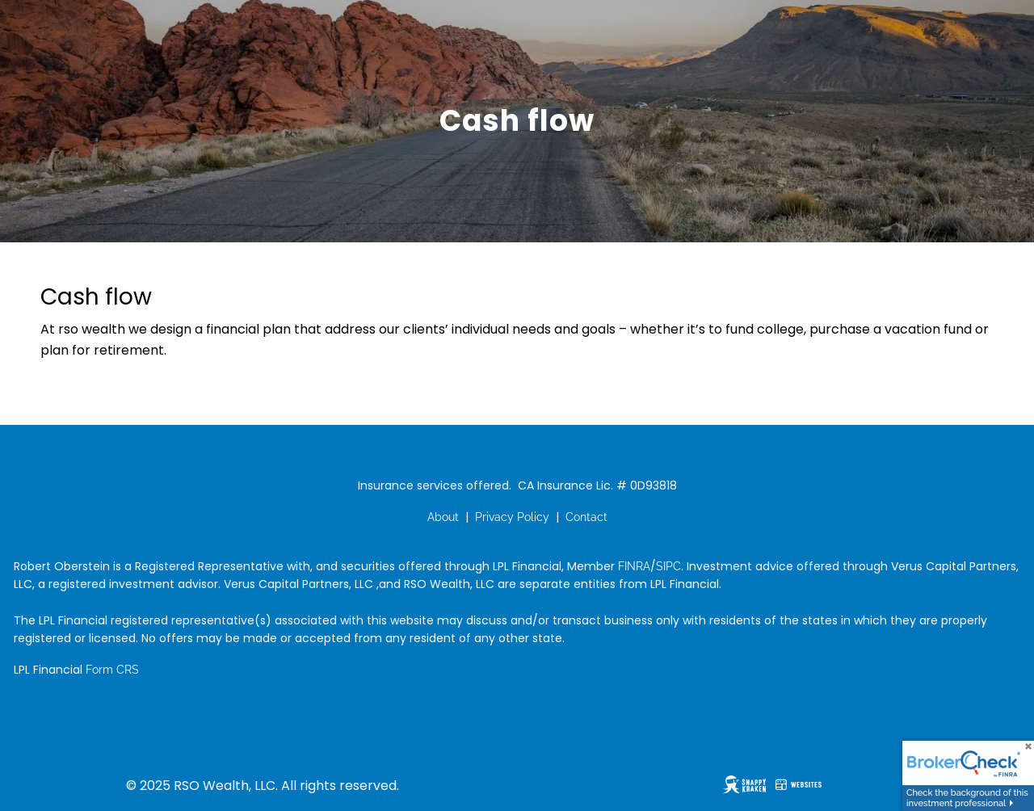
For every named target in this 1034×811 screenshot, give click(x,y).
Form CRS (112, 669)
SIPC (668, 566)
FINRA (634, 566)
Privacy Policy (512, 517)
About (443, 517)
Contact (586, 517)
